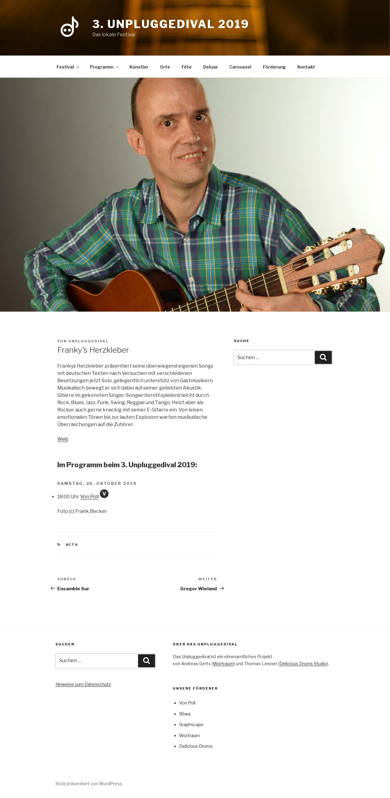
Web (62, 439)
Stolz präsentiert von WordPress (88, 783)
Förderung (274, 66)
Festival (68, 66)
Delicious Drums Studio (303, 663)
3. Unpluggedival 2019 (170, 24)
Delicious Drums (196, 746)
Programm (104, 66)
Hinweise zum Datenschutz (83, 684)
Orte (165, 66)
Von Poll (89, 497)
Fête (187, 66)
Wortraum (223, 663)
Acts (72, 544)
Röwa (184, 713)
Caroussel (240, 66)
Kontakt (306, 66)
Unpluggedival (88, 341)
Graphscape (191, 724)
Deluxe (210, 66)
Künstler (138, 66)
